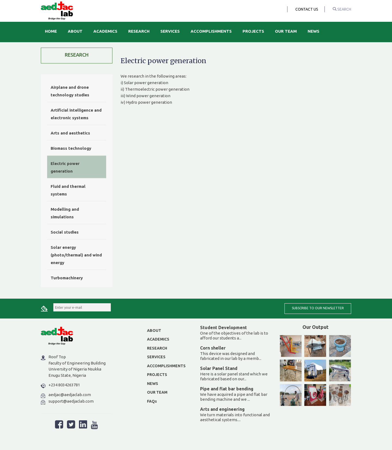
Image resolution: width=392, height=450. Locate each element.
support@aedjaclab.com (71, 401)
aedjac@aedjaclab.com (69, 394)
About (75, 31)
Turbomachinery (67, 277)
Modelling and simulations (65, 213)
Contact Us (306, 9)
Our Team (286, 31)
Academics (105, 31)
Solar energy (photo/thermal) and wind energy (76, 255)
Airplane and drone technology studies (70, 91)
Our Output (315, 327)
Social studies (65, 232)
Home (51, 31)
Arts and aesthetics (70, 133)
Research (138, 31)
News (313, 31)
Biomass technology (71, 148)
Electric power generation (65, 167)
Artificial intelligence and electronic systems (76, 114)
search (342, 9)
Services (170, 31)
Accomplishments (211, 31)
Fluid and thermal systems (68, 190)
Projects (253, 31)
